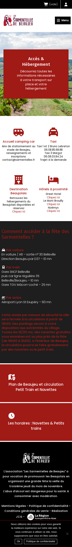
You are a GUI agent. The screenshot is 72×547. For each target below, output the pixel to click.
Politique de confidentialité (48, 506)
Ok (18, 541)
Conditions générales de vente (26, 511)
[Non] (67, 534)
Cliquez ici (18, 211)
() (51, 4)
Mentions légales (14, 506)
